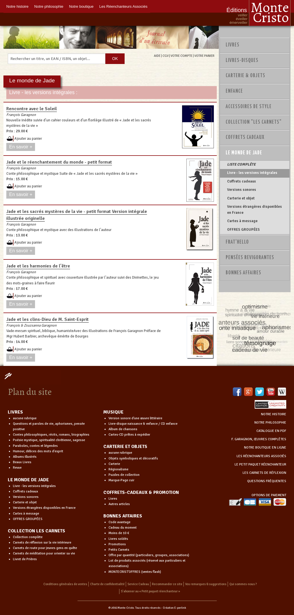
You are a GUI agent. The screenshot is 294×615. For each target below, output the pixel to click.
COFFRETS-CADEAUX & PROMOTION (141, 492)
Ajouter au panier (28, 138)
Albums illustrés (24, 457)
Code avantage (119, 522)
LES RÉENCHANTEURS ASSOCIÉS (261, 456)
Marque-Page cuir (121, 480)
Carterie (114, 464)
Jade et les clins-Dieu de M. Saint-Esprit (47, 319)
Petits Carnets (119, 550)
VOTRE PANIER (204, 56)
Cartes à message (242, 221)
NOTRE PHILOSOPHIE (270, 422)
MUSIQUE (113, 412)
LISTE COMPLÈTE (241, 164)
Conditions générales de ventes (65, 584)
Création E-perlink (174, 608)
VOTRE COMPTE (181, 56)
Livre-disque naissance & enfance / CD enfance (143, 424)
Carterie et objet (241, 198)
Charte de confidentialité (107, 584)
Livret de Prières (25, 559)
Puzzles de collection (124, 475)
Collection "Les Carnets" (254, 122)
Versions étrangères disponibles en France (254, 209)
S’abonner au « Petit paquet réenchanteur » (150, 591)
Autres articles (119, 504)
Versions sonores (241, 189)
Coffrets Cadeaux (245, 137)
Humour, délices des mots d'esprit (38, 451)
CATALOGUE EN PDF (271, 431)
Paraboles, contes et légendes (35, 446)
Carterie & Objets (245, 75)
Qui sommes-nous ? (243, 584)
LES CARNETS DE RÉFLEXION (264, 473)
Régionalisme (118, 469)
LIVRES (15, 412)
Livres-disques (242, 60)
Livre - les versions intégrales (252, 172)
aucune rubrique (24, 418)
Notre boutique (81, 6)
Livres (232, 45)
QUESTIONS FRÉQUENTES (266, 481)
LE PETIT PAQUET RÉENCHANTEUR (260, 464)
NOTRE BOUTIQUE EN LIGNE (265, 447)
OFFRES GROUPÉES (243, 229)
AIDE (157, 56)
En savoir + (20, 146)
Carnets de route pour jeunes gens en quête (45, 548)
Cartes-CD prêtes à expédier (129, 434)
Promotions (117, 544)
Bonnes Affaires (243, 273)
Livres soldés (118, 539)
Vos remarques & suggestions (206, 584)
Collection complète (27, 537)
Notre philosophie (48, 6)
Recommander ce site (167, 584)
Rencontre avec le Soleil (31, 109)
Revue (17, 467)
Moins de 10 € (119, 533)
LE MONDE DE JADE (28, 480)
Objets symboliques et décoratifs (133, 458)
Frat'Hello (237, 242)
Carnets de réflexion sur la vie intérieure (42, 542)
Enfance (234, 91)
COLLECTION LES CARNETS (36, 531)
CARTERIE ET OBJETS (125, 446)
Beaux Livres (22, 462)
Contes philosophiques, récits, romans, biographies (51, 434)
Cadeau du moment (123, 527)
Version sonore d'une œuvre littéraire (135, 418)
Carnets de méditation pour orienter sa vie (44, 553)
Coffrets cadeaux (241, 181)
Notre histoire (17, 6)
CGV (166, 56)
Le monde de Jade (244, 153)
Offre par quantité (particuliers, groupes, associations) (149, 555)
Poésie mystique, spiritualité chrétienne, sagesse (49, 440)
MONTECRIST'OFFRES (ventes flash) (135, 572)
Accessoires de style (249, 106)
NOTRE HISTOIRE (273, 414)
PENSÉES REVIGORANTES (250, 257)
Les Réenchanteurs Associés (123, 6)
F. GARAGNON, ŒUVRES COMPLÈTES (258, 439)
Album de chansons (123, 429)
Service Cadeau (138, 584)
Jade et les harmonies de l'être (38, 266)
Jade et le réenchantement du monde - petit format (59, 162)
